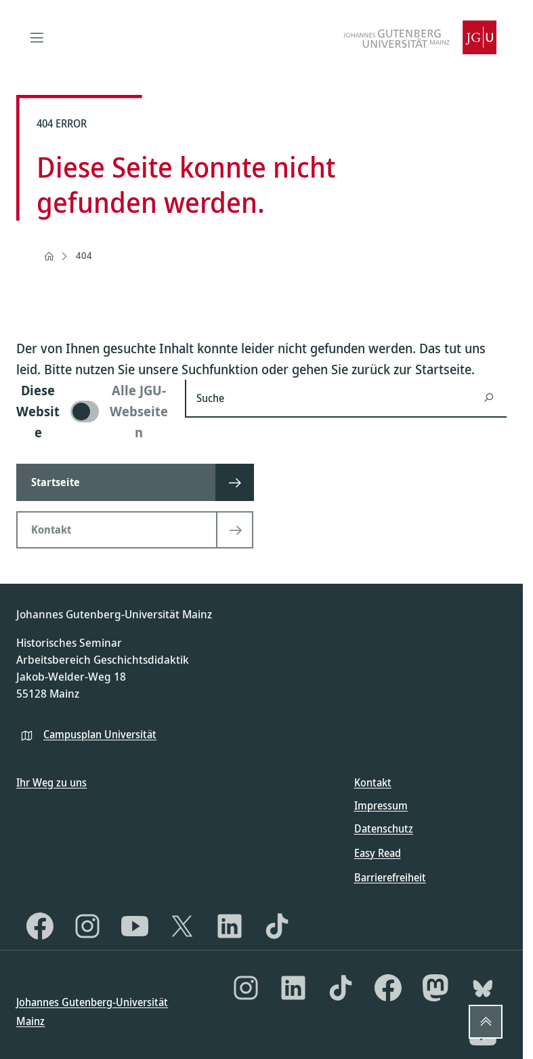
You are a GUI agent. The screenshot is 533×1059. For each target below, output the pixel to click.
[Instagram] (87, 926)
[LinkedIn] (229, 926)
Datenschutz (383, 828)
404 (84, 255)
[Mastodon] (435, 987)
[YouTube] (134, 926)
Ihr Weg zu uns (51, 782)
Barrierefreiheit (390, 877)
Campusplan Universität (99, 734)
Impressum (381, 805)
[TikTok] (277, 926)
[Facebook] (40, 926)
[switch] (92, 411)
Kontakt (372, 782)
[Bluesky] (482, 987)
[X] (182, 926)
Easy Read (377, 852)
